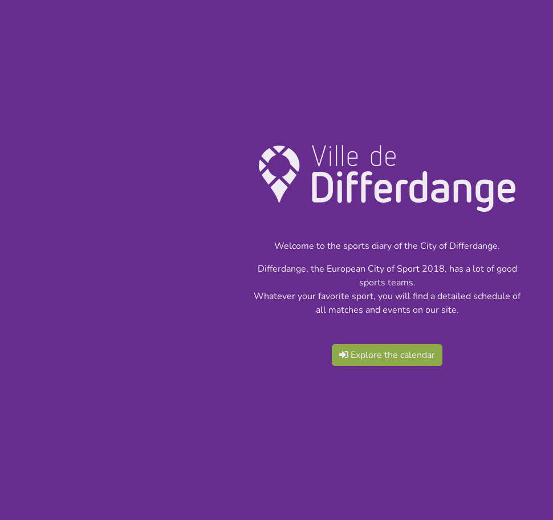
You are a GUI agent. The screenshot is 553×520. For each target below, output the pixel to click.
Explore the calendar (387, 355)
